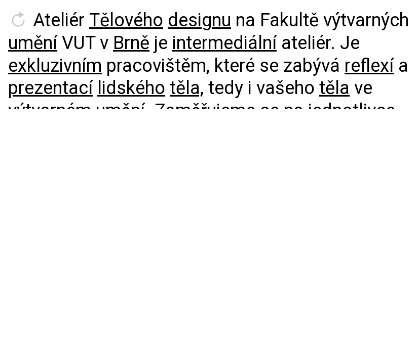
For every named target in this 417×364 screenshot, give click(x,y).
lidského (131, 88)
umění (32, 43)
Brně (131, 43)
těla (334, 88)
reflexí (369, 65)
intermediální (224, 43)
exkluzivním (55, 65)
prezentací (50, 88)
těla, (187, 88)
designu (199, 20)
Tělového (126, 20)
